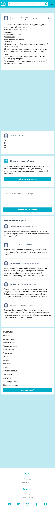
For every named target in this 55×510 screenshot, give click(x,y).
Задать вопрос (27, 482)
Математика (8, 339)
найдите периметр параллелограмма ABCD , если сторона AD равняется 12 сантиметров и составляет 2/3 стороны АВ (26, 233)
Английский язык (10, 371)
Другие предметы (10, 381)
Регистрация (27, 497)
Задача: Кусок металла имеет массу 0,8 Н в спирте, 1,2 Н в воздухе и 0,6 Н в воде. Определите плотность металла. (27, 252)
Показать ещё (27, 390)
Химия (5, 356)
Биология (7, 378)
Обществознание (10, 385)
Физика (6, 360)
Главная (27, 479)
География (7, 374)
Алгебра (6, 335)
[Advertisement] (27, 86)
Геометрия (7, 353)
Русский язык (8, 342)
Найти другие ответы (27, 179)
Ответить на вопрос (27, 209)
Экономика (7, 363)
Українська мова (10, 346)
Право (5, 367)
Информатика (9, 349)
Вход (27, 494)
